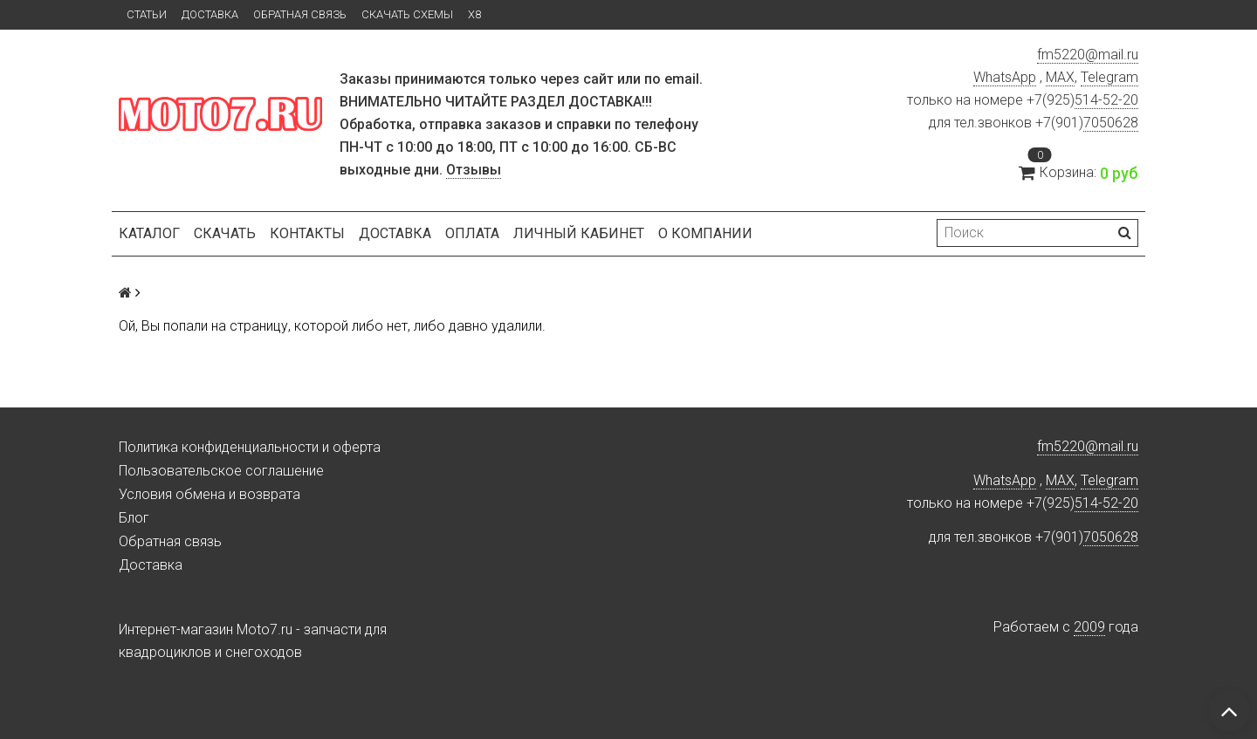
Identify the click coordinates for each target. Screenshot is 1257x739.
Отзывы (473, 169)
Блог (134, 518)
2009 (1089, 627)
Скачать (225, 233)
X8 (474, 14)
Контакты (307, 233)
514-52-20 (1106, 100)
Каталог (149, 233)
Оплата (472, 233)
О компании (705, 233)
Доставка (210, 14)
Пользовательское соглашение (221, 470)
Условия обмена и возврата (209, 494)
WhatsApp (1004, 77)
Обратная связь (300, 14)
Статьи (147, 14)
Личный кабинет (578, 233)
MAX (1060, 77)
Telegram (1109, 77)
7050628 (1110, 122)
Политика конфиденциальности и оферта (250, 447)
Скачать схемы (407, 14)
